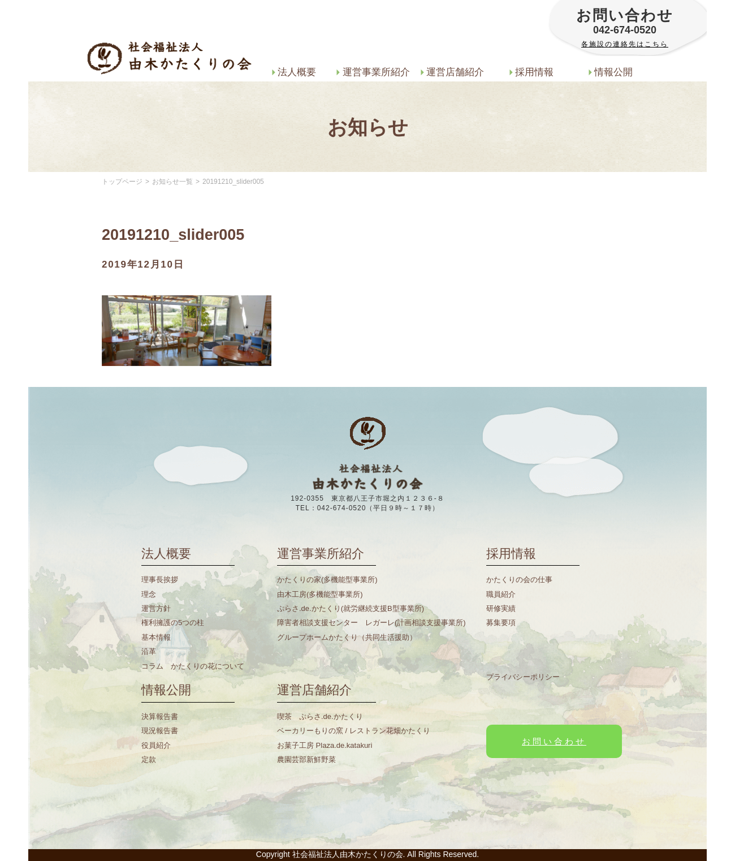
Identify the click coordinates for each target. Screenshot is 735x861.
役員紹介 (156, 745)
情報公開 (611, 72)
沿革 (148, 651)
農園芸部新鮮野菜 (306, 759)
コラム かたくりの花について (192, 666)
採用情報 (531, 72)
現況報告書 (159, 730)
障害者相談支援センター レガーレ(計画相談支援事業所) (371, 622)
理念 (148, 594)
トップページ (122, 182)
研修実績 (501, 608)
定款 (148, 759)
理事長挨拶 (159, 579)
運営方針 (156, 608)
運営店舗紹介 (453, 72)
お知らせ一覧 (172, 182)
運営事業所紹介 (373, 72)
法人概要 (294, 72)
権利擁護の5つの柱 (172, 622)
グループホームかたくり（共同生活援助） (347, 637)
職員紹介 (501, 594)
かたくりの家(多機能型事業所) (327, 579)
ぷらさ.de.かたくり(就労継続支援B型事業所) (350, 608)
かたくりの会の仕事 (519, 579)
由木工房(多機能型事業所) (320, 594)
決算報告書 (159, 716)
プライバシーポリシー (523, 677)
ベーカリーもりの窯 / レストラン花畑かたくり (353, 730)
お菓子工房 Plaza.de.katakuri (324, 745)
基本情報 (156, 637)
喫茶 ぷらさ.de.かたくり (320, 716)
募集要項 (501, 622)
